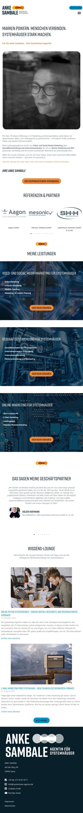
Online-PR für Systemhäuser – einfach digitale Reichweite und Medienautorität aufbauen (39, 613)
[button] (79, 13)
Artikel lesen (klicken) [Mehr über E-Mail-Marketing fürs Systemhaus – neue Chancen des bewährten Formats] (10, 711)
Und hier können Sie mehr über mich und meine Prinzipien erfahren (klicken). (35, 161)
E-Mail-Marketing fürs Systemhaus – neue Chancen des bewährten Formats (37, 688)
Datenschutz (10, 806)
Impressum (9, 801)
